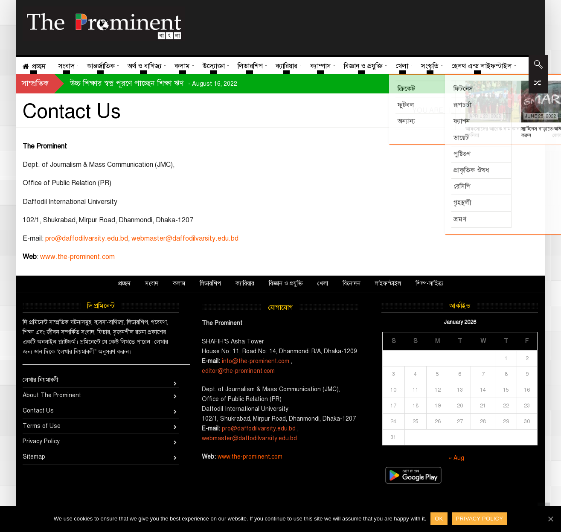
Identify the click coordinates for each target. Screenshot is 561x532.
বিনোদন (351, 283)
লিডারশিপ (210, 283)
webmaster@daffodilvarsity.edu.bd (184, 238)
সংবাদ (151, 283)
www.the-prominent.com (77, 257)
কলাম (179, 283)
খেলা (322, 283)
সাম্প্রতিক (35, 83)
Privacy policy (479, 518)
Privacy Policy (41, 441)
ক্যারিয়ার (244, 283)
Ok (439, 518)
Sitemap (34, 456)
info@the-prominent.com (255, 361)
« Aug (456, 458)
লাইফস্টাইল (388, 283)
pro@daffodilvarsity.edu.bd (86, 238)
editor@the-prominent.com (238, 371)
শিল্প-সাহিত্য (429, 283)
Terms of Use (42, 426)
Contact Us (38, 410)
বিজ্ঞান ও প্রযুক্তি (286, 283)
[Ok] (550, 519)
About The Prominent (52, 395)
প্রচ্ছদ (124, 283)
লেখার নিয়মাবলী (40, 380)
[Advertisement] (358, 25)
